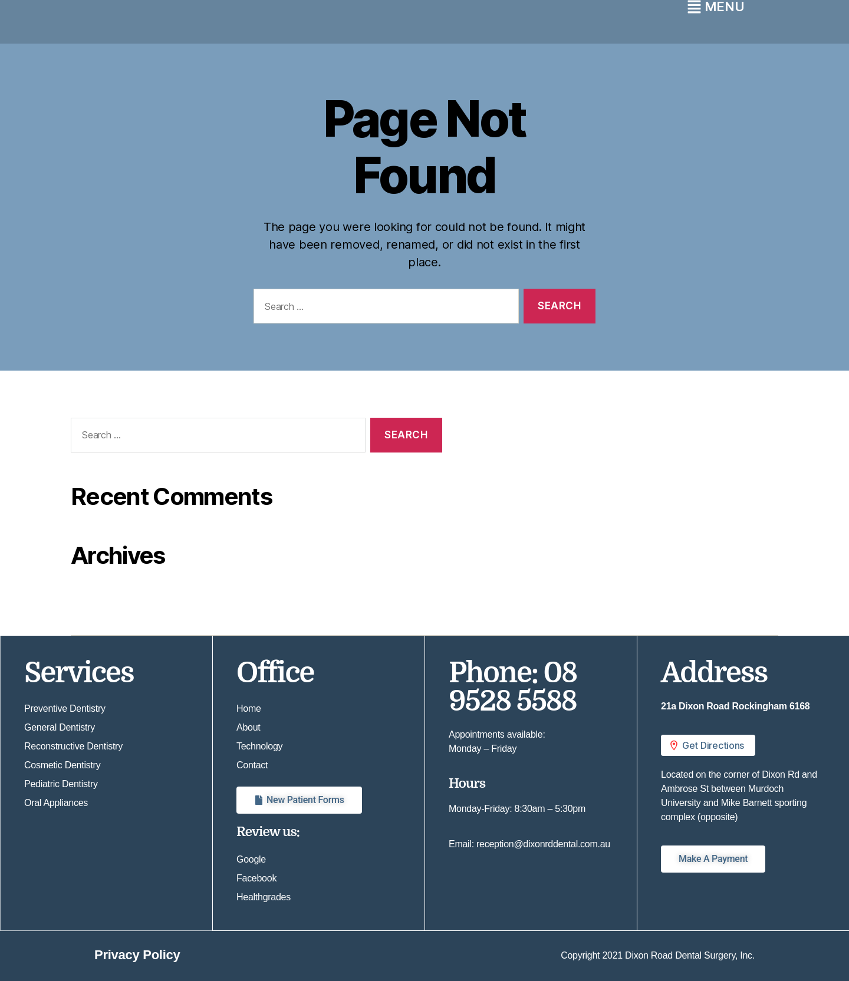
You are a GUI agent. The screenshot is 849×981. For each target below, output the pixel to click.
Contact (252, 765)
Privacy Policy (137, 954)
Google (251, 859)
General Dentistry (59, 727)
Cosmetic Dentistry (62, 765)
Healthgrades (263, 897)
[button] (743, 745)
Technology (259, 746)
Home (248, 708)
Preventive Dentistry (65, 708)
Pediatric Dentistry (61, 784)
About (248, 727)
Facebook (256, 878)
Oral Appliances (56, 803)
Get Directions (706, 745)
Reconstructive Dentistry (73, 746)
